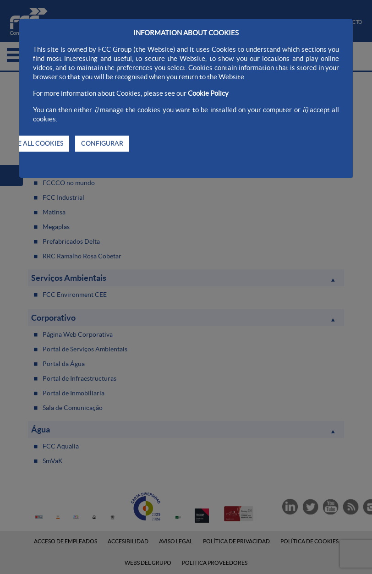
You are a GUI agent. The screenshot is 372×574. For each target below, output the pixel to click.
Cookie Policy (208, 93)
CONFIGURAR (102, 143)
